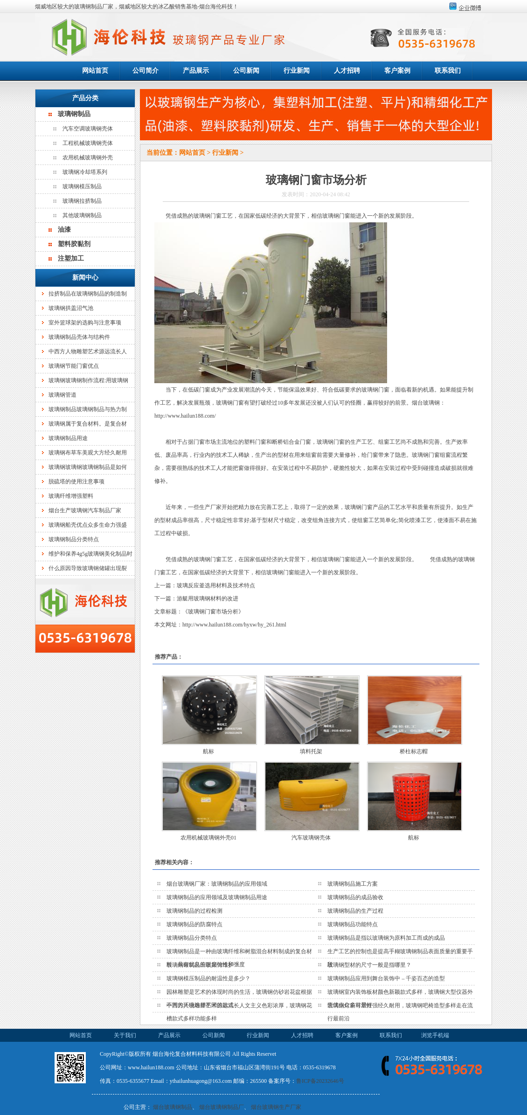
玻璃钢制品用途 (68, 438)
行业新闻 (297, 70)
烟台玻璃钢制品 (172, 1107)
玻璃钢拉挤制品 (82, 201)
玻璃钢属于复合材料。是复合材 (88, 423)
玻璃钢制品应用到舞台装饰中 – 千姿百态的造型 (386, 978)
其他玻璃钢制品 (82, 215)
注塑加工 (71, 258)
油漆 (64, 229)
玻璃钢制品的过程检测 (194, 911)
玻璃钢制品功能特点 (352, 924)
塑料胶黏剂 (74, 244)
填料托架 (311, 751)
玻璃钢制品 (74, 113)
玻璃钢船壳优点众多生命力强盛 (88, 525)
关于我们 (125, 1035)
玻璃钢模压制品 (82, 186)
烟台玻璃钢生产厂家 (276, 1107)
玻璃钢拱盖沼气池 (71, 308)
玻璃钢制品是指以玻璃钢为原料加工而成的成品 (386, 938)
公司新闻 (246, 70)
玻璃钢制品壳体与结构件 (79, 337)
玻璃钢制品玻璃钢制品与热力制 (88, 409)
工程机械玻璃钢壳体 (87, 143)
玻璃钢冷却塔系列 (84, 172)
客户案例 (397, 70)
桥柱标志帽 (414, 751)
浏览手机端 (435, 1035)
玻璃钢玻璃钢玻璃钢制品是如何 (88, 467)
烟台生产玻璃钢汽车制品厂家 (85, 510)
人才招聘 (347, 70)
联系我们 (448, 70)
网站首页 (95, 70)
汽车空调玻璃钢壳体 (87, 128)
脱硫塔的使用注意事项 (76, 481)
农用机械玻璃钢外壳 (87, 157)
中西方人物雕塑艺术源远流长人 (88, 351)
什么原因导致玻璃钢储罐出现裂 (88, 568)
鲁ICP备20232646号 (320, 1081)
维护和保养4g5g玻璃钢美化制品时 (90, 554)
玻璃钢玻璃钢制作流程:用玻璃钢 (88, 380)
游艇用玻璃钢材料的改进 (207, 598)
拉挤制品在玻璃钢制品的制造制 (88, 293)
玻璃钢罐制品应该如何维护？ (202, 965)
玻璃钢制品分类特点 (74, 539)
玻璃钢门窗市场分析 (213, 611)
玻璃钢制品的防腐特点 (194, 924)
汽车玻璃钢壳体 (311, 837)
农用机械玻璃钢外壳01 (208, 837)
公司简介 (145, 70)
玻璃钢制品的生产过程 (355, 911)
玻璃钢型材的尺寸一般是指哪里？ (369, 965)
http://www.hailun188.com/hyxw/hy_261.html (234, 624)
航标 (208, 751)
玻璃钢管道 (62, 395)
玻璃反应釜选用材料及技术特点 (216, 585)
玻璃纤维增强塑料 (71, 496)
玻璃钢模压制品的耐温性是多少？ (208, 978)
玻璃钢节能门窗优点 (74, 366)
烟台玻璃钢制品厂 (221, 1107)
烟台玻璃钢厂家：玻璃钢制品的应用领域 (216, 884)
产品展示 (196, 70)
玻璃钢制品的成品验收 (355, 897)
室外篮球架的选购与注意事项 (85, 322)
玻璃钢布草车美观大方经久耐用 (88, 452)
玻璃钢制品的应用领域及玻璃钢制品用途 (216, 897)
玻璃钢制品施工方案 (352, 884)
